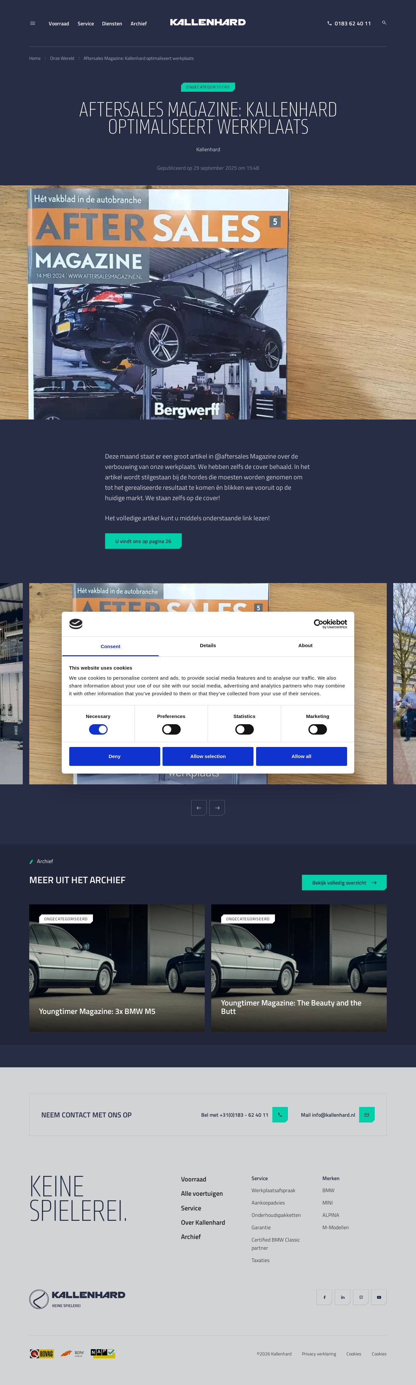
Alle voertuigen (202, 1193)
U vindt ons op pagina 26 (143, 541)
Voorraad (193, 1179)
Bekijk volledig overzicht (344, 882)
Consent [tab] (111, 646)
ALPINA (330, 1215)
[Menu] (32, 23)
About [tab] (305, 645)
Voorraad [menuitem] (59, 23)
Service (191, 1208)
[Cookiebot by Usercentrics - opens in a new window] (318, 624)
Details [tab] (208, 645)
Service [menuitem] (86, 23)
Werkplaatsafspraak (273, 1190)
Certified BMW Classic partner (276, 1244)
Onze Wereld (62, 58)
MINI (327, 1202)
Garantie (261, 1227)
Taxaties (260, 1260)
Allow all (301, 756)
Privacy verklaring (319, 1354)
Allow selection (208, 756)
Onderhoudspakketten (276, 1215)
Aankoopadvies (268, 1202)
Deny (115, 756)
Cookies (353, 1354)
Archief (191, 1236)
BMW (328, 1190)
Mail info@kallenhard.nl (338, 1115)
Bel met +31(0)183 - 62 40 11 (244, 1115)
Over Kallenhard (203, 1222)
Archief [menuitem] (139, 23)
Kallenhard (281, 1354)
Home (35, 58)
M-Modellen (335, 1227)
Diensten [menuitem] (112, 23)
